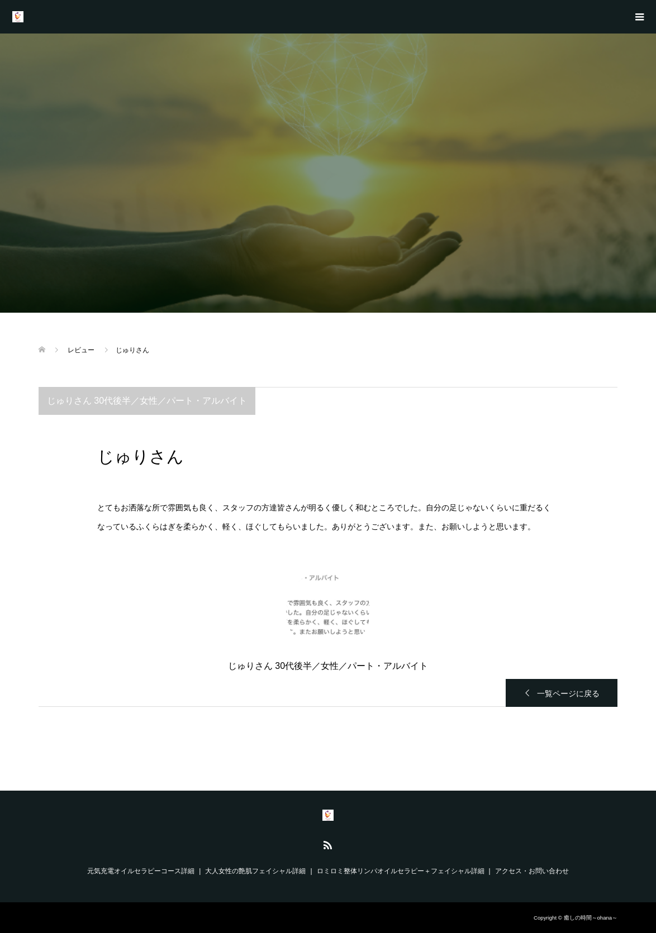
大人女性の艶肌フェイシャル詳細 (255, 871)
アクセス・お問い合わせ (532, 871)
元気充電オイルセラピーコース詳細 (140, 871)
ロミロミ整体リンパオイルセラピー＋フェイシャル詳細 (400, 871)
